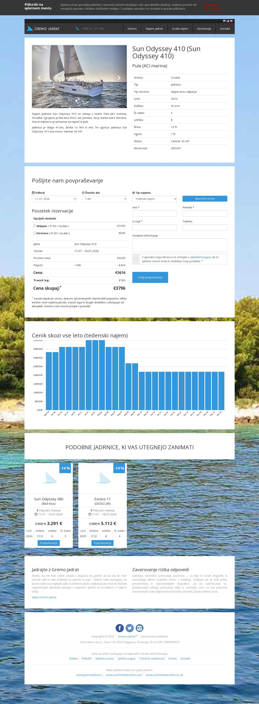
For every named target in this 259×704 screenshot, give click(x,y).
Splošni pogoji (126, 658)
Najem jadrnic (154, 28)
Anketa (73, 658)
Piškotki (86, 658)
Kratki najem (180, 28)
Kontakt (225, 28)
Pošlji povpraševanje (150, 277)
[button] (39, 76)
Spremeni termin (205, 198)
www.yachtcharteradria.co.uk (164, 675)
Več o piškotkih (213, 9)
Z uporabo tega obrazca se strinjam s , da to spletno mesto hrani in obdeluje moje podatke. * (180, 259)
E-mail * (137, 221)
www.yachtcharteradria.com (124, 675)
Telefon (187, 221)
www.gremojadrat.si (89, 675)
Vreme (172, 658)
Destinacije (204, 28)
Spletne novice (104, 658)
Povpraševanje (49, 543)
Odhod (38, 192)
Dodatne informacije (145, 235)
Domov (132, 28)
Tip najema (141, 192)
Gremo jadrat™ (127, 636)
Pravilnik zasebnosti (151, 658)
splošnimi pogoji (200, 257)
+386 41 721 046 (93, 28)
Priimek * (188, 207)
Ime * (136, 207)
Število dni (91, 192)
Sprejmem (211, 4)
